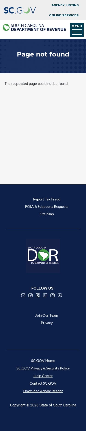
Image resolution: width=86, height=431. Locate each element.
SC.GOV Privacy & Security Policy (43, 368)
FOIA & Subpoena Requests (46, 206)
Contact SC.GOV (43, 383)
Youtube (60, 295)
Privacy (47, 322)
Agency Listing (65, 5)
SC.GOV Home (43, 360)
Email (23, 295)
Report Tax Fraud (46, 199)
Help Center (43, 375)
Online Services (64, 15)
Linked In (45, 295)
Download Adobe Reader (43, 391)
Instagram (52, 295)
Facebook (30, 295)
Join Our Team (46, 315)
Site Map (47, 213)
